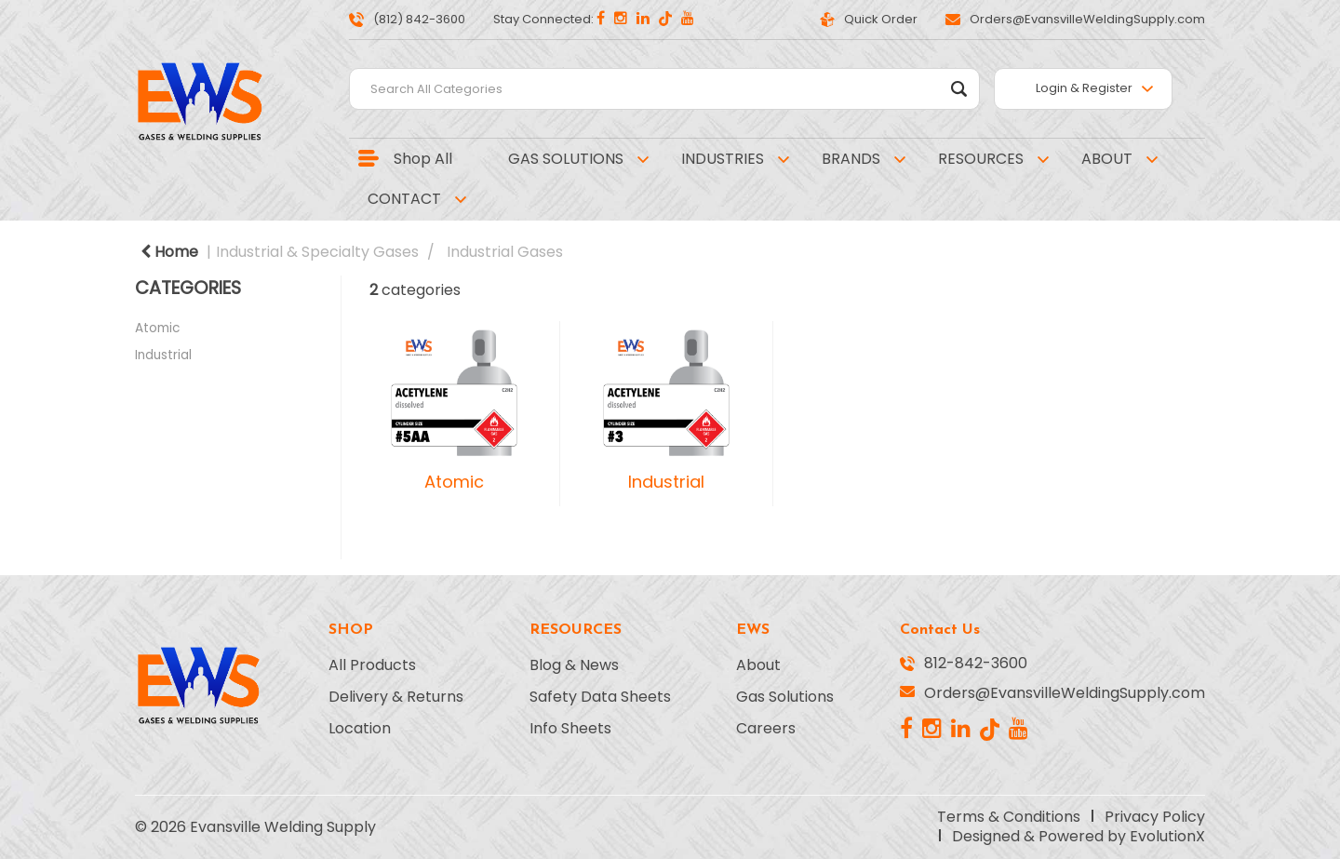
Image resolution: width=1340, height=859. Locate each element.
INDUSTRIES (722, 158)
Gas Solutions (785, 697)
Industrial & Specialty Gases (317, 251)
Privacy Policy (1155, 817)
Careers (766, 728)
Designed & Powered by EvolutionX (1078, 836)
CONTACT (404, 198)
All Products (372, 665)
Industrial (163, 355)
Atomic (157, 328)
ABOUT (1106, 158)
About (758, 665)
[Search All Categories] (664, 89)
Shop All (423, 158)
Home (169, 251)
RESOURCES (981, 158)
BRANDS (851, 158)
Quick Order (869, 19)
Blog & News (574, 665)
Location (359, 728)
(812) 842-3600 (407, 19)
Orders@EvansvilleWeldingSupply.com (1075, 19)
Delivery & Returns (395, 697)
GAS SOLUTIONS (565, 158)
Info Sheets (570, 728)
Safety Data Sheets (600, 697)
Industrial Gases (505, 251)
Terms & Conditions (1008, 817)
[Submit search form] (959, 89)
